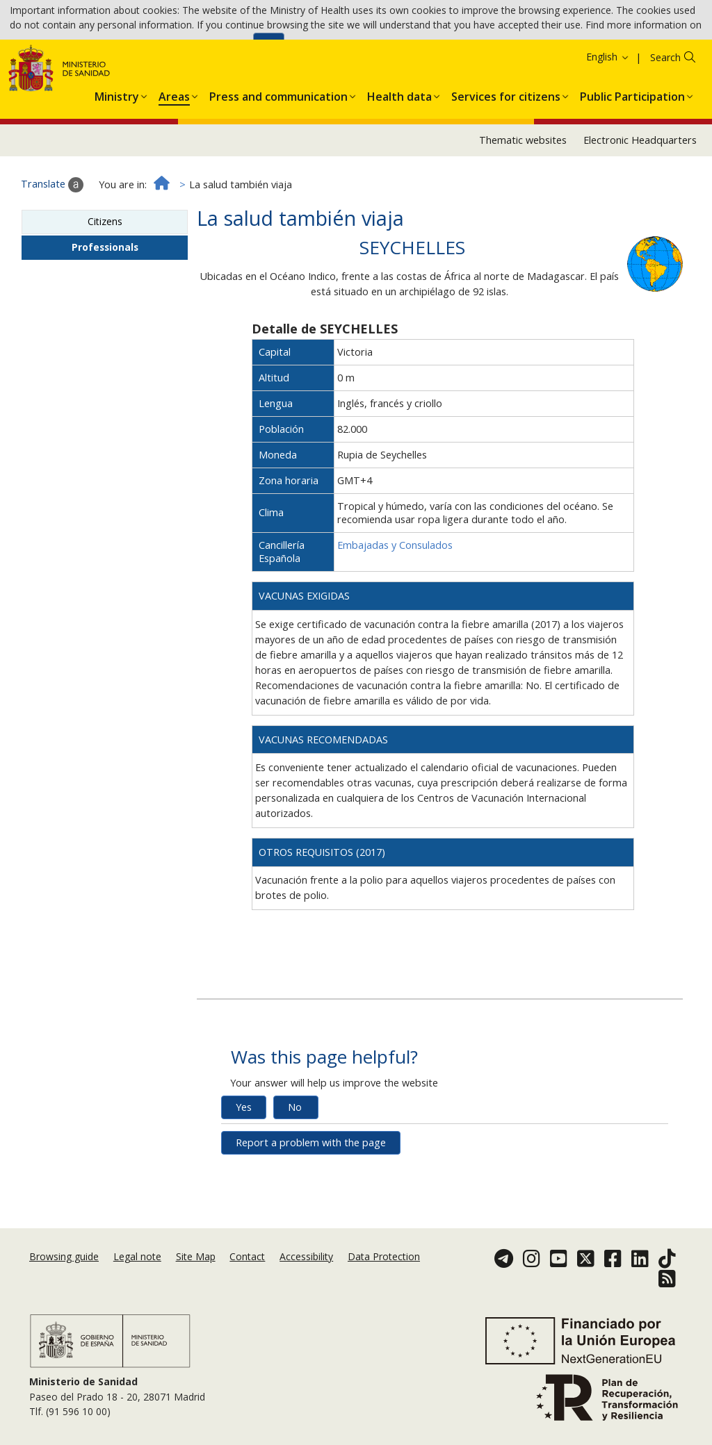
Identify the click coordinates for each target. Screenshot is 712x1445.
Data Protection (384, 1273)
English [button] (608, 117)
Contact (247, 1273)
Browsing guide (64, 1273)
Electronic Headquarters (640, 200)
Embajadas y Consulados (395, 605)
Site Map (196, 1273)
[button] (117, 154)
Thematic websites (523, 200)
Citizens (105, 281)
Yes (244, 1167)
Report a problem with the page (311, 1202)
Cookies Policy (215, 48)
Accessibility (306, 1273)
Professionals (105, 307)
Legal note (137, 1273)
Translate (52, 245)
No (295, 1167)
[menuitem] (117, 154)
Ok (269, 49)
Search (665, 117)
